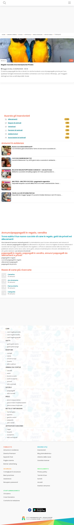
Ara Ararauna (13, 280)
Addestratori (13, 134)
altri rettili (10, 423)
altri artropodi (12, 437)
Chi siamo (7, 494)
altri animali (11, 384)
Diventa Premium (9, 453)
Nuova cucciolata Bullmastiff (22, 147)
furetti (9, 361)
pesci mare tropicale (14, 405)
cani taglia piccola (14, 332)
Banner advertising (10, 464)
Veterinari (12, 127)
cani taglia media (13, 335)
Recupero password (10, 482)
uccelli (20, 34)
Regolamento (43, 469)
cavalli (9, 371)
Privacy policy (42, 472)
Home (3, 34)
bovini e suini (12, 376)
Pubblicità (7, 447)
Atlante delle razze (44, 457)
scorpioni (10, 435)
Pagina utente (8, 460)
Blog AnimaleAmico (44, 453)
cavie (9, 356)
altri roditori (11, 364)
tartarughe (11, 412)
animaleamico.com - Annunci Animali (41, 517)
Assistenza (7, 479)
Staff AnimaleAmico (11, 491)
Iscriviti (39, 479)
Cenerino (11, 274)
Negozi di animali (14, 123)
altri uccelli (11, 393)
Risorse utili (42, 447)
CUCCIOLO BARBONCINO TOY (22, 158)
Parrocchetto (13, 286)
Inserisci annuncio (43, 486)
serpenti (10, 420)
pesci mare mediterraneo (16, 403)
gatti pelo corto (13, 344)
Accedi (39, 482)
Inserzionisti (41, 450)
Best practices (8, 475)
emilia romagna (37, 34)
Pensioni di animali (15, 130)
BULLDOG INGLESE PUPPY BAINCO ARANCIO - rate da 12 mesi (32, 170)
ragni (9, 429)
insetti (9, 432)
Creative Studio (35, 519)
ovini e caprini (12, 379)
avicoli (9, 381)
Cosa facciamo (9, 497)
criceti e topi (11, 359)
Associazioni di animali (17, 138)
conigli (9, 353)
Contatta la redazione (11, 501)
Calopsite (11, 292)
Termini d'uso (42, 475)
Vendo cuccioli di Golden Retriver (23, 193)
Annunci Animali (12, 34)
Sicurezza (7, 469)
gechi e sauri (11, 417)
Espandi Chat (8, 457)
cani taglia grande (14, 337)
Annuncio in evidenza (10, 450)
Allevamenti (12, 119)
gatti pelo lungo (13, 347)
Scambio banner (43, 460)
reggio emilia (48, 34)
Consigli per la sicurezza (12, 472)
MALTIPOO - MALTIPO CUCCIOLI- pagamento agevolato (31, 181)
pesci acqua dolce (13, 400)
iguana (9, 415)
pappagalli (27, 34)
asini (9, 373)
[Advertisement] (37, 19)
